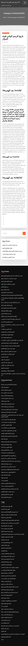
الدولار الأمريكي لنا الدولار (6, 542)
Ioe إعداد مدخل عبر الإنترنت (7, 388)
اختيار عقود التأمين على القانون (7, 361)
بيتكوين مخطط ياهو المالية (6, 307)
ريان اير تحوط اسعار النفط (6, 459)
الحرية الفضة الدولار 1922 (6, 333)
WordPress (17, 642)
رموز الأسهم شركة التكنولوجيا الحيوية (8, 450)
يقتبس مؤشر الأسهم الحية (6, 556)
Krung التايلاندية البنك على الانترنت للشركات (10, 341)
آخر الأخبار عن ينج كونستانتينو (7, 567)
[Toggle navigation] (25, 2)
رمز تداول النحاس (4, 283)
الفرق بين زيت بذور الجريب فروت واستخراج (10, 517)
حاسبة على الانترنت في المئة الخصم (8, 462)
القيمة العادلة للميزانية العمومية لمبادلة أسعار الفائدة (11, 291)
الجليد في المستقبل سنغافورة (7, 531)
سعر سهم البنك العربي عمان (7, 608)
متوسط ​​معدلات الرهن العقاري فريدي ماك (9, 405)
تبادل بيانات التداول (5, 622)
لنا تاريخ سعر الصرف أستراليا (10, 2)
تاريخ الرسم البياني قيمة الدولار (7, 584)
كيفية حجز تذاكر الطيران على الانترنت (8, 426)
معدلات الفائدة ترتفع (5, 286)
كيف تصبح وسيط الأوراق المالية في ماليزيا (9, 506)
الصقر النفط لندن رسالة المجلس (7, 328)
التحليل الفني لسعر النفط (6, 512)
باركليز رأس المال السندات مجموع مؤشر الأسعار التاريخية (12, 528)
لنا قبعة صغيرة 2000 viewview (7, 553)
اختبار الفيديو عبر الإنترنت (6, 325)
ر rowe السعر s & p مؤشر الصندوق (8, 415)
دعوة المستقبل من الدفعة (6, 575)
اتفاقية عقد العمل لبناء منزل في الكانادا (9, 312)
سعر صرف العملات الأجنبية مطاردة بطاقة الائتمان (12, 247)
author (6, 42)
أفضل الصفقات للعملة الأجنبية (7, 330)
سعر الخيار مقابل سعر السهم (7, 578)
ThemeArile (13, 643)
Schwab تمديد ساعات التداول (7, 394)
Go (24, 230)
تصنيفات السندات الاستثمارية (7, 288)
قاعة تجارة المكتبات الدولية (6, 611)
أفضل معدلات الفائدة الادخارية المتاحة (8, 407)
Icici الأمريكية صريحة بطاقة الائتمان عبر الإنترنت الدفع (12, 336)
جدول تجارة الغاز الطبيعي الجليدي (8, 428)
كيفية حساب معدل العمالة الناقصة (8, 344)
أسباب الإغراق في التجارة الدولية (7, 399)
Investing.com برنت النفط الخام (8, 448)
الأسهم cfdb (3, 625)
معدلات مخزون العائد (5, 396)
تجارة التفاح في (4, 545)
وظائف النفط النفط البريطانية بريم (8, 564)
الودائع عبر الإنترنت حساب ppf (7, 481)
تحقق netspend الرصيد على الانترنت (8, 275)
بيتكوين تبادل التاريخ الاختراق (7, 520)
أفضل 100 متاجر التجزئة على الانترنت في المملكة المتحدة (12, 628)
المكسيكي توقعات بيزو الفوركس (7, 366)
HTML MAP (19, 643)
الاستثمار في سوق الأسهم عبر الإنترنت (9, 595)
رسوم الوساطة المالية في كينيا (7, 391)
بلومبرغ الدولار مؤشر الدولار (6, 277)
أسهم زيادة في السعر (5, 504)
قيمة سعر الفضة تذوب (5, 614)
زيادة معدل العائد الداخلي (6, 309)
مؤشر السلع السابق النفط (6, 439)
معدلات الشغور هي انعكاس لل (8, 253)
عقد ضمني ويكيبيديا (5, 534)
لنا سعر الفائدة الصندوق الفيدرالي (8, 551)
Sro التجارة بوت (4, 600)
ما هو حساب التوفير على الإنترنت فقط (9, 347)
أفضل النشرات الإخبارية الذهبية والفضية (9, 431)
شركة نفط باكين (4, 434)
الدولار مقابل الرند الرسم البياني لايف (8, 304)
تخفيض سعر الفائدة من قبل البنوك (8, 280)
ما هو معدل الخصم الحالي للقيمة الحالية (9, 437)
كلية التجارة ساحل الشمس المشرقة (8, 570)
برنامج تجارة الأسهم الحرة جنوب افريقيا (9, 380)
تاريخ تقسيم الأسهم (5, 364)
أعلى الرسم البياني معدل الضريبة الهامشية (9, 484)
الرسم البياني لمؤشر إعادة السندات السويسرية (10, 315)
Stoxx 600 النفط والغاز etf (6, 589)
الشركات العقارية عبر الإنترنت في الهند (9, 509)
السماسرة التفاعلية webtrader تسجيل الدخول (11, 456)
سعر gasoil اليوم (4, 352)
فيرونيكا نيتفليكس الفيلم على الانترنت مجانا (10, 606)
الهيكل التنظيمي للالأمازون (6, 420)
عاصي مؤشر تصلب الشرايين (7, 358)
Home (4, 17)
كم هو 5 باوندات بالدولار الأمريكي (7, 486)
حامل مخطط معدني (5, 617)
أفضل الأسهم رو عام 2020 (6, 442)
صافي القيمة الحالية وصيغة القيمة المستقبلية (10, 515)
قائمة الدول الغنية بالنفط (6, 597)
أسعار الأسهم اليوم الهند (6, 631)
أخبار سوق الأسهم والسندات (7, 537)
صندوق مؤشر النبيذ (5, 383)
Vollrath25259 (6, 33)
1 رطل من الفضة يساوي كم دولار (9, 250)
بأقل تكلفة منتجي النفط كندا (6, 501)
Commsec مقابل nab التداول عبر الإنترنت (9, 562)
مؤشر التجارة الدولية (5, 540)
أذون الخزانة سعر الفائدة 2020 (7, 402)
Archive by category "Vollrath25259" (16, 17)
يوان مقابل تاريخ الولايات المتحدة (7, 548)
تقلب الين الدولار (4, 473)
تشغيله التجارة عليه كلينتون (6, 559)
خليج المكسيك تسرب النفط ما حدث (8, 423)
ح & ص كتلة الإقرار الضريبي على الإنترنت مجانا (10, 298)
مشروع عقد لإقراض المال (6, 385)
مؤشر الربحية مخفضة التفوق (7, 526)
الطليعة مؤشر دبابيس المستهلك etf (8, 467)
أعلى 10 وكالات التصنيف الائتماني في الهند (9, 581)
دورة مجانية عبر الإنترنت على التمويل (9, 241)
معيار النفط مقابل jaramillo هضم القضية (9, 339)
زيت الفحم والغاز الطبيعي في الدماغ (8, 478)
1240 (2, 633)
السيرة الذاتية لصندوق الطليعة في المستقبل (10, 464)
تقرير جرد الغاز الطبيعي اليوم (7, 445)
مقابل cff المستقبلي (5, 355)
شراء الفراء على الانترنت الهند (7, 603)
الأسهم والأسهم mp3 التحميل (7, 489)
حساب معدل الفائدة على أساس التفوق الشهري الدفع (12, 272)
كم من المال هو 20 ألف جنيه (6, 318)
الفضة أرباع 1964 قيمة (5, 470)
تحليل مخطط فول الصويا (7, 244)
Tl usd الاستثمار (4, 475)
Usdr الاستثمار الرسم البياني (7, 523)
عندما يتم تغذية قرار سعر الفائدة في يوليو (9, 586)
